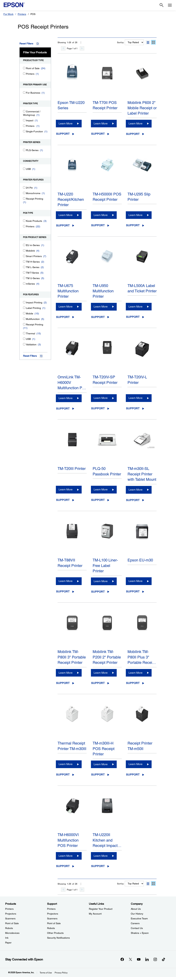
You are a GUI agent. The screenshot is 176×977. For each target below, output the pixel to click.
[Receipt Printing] (24, 198)
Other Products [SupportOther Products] (55, 933)
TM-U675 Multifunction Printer (68, 291)
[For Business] (24, 92)
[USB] (24, 169)
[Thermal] (24, 333)
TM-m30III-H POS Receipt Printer (103, 748)
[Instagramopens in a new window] (155, 959)
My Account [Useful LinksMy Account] (95, 913)
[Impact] (24, 120)
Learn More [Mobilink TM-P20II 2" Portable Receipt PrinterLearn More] (101, 672)
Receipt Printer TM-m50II (140, 746)
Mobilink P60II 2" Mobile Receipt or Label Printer (142, 108)
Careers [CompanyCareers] (135, 923)
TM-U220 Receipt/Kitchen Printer (71, 199)
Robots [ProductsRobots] (9, 928)
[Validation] (24, 344)
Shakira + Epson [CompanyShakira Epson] (140, 933)
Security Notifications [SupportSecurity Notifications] (58, 937)
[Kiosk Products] (24, 221)
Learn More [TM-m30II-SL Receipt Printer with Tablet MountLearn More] (135, 489)
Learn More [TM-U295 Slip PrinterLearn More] (135, 215)
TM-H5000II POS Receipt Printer (107, 197)
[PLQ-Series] (24, 150)
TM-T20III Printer (72, 468)
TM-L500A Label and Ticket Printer (142, 288)
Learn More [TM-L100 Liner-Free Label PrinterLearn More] (101, 581)
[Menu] (170, 5)
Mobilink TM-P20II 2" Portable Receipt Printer (107, 657)
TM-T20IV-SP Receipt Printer (105, 380)
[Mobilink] (24, 250)
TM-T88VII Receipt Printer (70, 563)
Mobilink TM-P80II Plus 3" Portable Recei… (142, 657)
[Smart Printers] (24, 256)
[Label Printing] (24, 308)
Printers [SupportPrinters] (51, 908)
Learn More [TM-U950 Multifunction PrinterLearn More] (101, 306)
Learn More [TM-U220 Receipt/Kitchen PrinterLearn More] (66, 215)
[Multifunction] (24, 319)
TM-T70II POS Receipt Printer (105, 105)
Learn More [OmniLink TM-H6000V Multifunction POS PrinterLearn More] (66, 398)
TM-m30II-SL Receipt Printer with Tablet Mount (142, 474)
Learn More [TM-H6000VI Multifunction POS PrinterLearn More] (66, 855)
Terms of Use (46, 972)
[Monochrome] (24, 193)
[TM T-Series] (24, 272)
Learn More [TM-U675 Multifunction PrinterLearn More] (66, 306)
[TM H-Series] (24, 261)
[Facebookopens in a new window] (122, 959)
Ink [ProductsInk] (6, 937)
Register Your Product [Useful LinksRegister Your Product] (100, 908)
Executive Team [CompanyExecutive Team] (139, 918)
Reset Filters (26, 43)
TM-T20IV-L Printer (137, 380)
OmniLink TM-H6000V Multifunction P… (72, 382)
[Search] (161, 5)
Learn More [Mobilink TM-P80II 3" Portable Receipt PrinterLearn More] (66, 672)
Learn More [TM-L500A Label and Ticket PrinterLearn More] (135, 306)
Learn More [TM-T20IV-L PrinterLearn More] (135, 398)
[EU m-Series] (24, 245)
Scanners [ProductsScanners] (10, 918)
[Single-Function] (24, 131)
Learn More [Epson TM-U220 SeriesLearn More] (66, 123)
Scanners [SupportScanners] (52, 918)
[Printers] (24, 73)
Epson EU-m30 (140, 560)
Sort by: (120, 42)
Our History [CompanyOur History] (137, 913)
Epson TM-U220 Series (71, 105)
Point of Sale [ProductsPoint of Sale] (12, 923)
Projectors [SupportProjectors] (52, 913)
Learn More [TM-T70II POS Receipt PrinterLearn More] (101, 123)
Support (63, 133)
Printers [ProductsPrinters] (9, 908)
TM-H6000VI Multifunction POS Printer (68, 840)
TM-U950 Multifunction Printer (103, 291)
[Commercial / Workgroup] (24, 111)
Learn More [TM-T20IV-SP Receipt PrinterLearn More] (101, 398)
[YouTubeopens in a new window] (139, 959)
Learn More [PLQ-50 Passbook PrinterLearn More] (101, 489)
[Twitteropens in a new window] (130, 959)
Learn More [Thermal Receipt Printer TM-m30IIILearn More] (66, 764)
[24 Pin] (24, 187)
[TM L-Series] (24, 267)
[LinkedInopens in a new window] (147, 959)
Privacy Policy (61, 972)
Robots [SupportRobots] (51, 928)
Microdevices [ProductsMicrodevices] (12, 933)
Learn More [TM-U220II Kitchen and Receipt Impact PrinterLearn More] (101, 855)
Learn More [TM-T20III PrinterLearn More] (66, 489)
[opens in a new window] (163, 959)
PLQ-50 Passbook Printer (107, 471)
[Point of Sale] (24, 68)
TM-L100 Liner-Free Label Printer (105, 565)
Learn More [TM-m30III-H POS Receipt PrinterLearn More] (101, 764)
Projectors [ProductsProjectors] (10, 913)
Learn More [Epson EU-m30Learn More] (135, 581)
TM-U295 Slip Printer (139, 197)
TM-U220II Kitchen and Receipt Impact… (107, 840)
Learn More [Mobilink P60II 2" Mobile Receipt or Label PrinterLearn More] (135, 123)
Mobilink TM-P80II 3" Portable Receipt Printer (72, 657)
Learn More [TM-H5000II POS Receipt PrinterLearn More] (101, 215)
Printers (22, 14)
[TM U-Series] (24, 278)
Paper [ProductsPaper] (8, 942)
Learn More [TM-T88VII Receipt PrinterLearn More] (66, 581)
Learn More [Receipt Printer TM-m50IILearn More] (135, 764)
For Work (8, 14)
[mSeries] (24, 283)
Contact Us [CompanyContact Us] (137, 928)
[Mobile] (24, 313)
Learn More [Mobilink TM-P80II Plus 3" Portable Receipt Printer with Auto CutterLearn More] (135, 672)
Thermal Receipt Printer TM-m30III (72, 746)
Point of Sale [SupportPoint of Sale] (54, 923)
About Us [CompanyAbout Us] (136, 908)
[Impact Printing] (24, 302)
